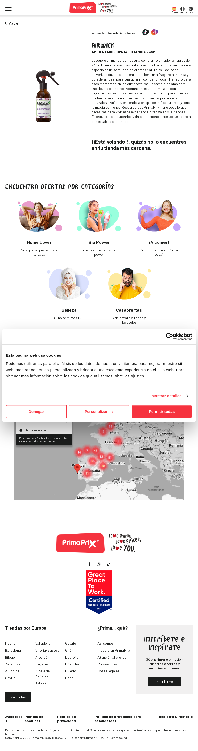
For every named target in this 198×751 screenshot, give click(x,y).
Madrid (10, 643)
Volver (14, 23)
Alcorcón (42, 657)
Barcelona (13, 650)
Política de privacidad (66, 718)
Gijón (69, 650)
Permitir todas (162, 411)
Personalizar (99, 411)
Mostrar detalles (167, 396)
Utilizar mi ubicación (35, 430)
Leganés (42, 664)
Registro (166, 716)
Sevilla (10, 678)
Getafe (70, 643)
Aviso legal (14, 716)
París (69, 678)
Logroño (72, 657)
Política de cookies (33, 718)
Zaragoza (12, 664)
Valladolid (43, 643)
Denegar (36, 411)
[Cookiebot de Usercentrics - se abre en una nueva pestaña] (169, 336)
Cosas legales (108, 671)
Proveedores (107, 664)
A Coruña (12, 671)
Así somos (105, 643)
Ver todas (18, 697)
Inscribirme (164, 681)
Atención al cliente (111, 657)
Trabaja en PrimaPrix (113, 650)
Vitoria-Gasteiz (47, 650)
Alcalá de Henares (42, 673)
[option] (174, 8)
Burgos (40, 682)
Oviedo (70, 671)
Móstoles (72, 664)
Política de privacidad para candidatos (118, 718)
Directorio (184, 716)
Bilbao (10, 657)
